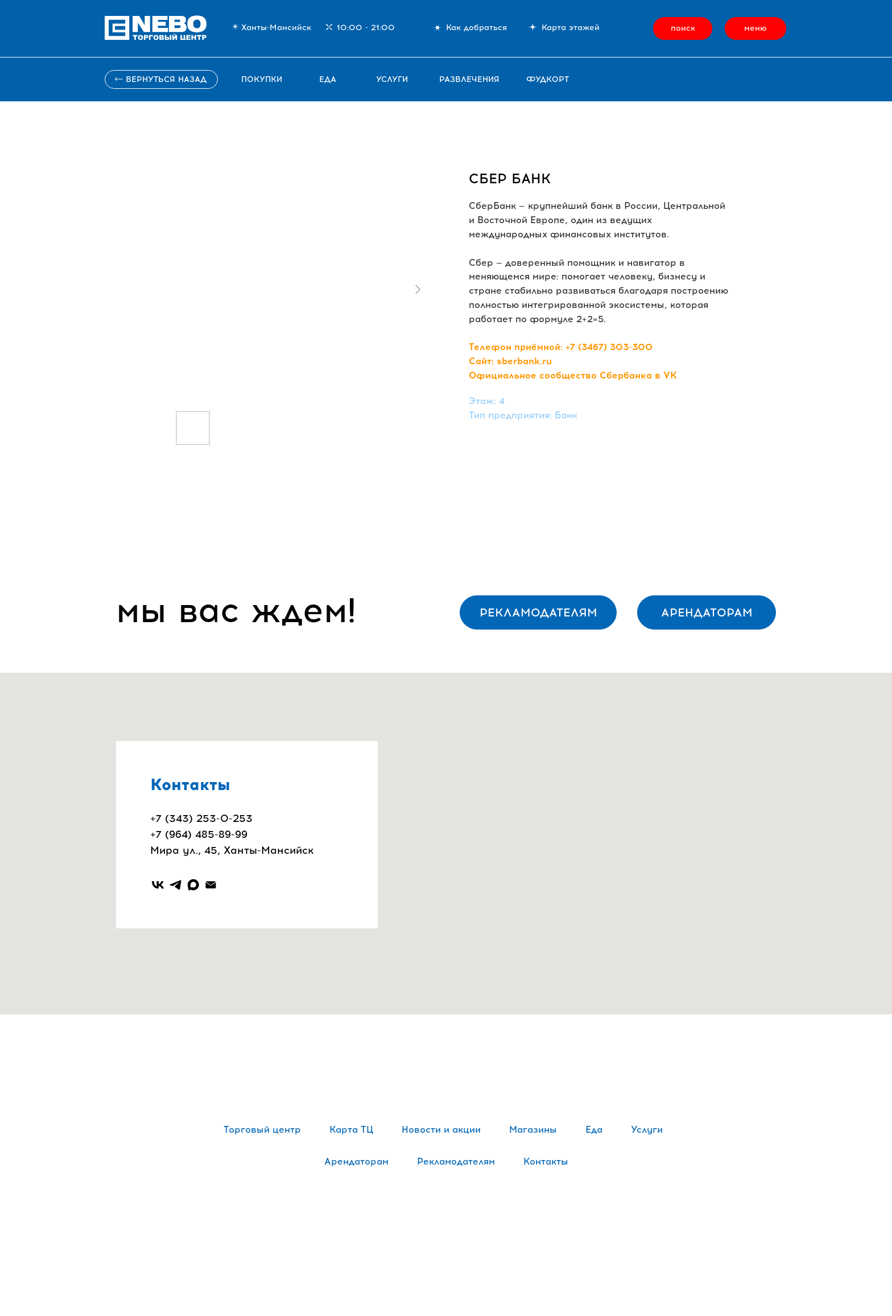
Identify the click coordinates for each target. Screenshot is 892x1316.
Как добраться (476, 27)
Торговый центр (262, 1129)
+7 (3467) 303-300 (609, 347)
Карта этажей (571, 27)
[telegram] (175, 885)
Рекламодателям (456, 1161)
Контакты (545, 1161)
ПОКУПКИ (261, 79)
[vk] (158, 885)
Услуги (647, 1129)
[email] (211, 885)
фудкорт (547, 79)
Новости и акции (441, 1129)
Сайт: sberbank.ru (510, 361)
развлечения (469, 79)
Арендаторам (356, 1161)
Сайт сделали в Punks (446, 1259)
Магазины (533, 1129)
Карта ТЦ (351, 1129)
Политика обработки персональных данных (446, 1234)
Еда (327, 79)
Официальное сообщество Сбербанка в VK (573, 375)
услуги (392, 79)
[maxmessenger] (193, 885)
